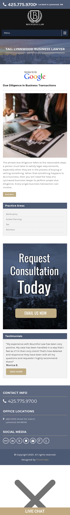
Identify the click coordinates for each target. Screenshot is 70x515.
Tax (7, 224)
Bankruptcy (12, 214)
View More (16, 371)
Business (10, 229)
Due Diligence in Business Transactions (29, 85)
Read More (9, 194)
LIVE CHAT (35, 511)
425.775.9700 (22, 4)
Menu (7, 32)
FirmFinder (42, 459)
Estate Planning (13, 219)
